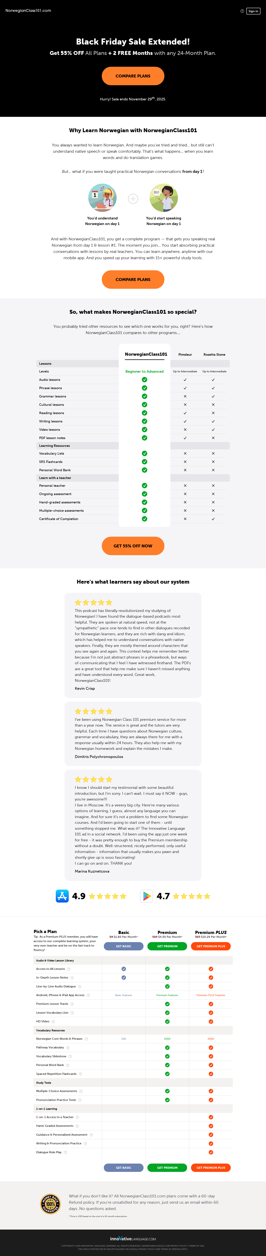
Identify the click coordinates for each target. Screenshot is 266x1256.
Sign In (253, 11)
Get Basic (123, 946)
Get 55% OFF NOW (133, 546)
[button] (242, 11)
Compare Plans (133, 76)
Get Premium (167, 946)
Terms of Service (171, 1249)
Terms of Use (196, 1246)
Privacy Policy (178, 1246)
